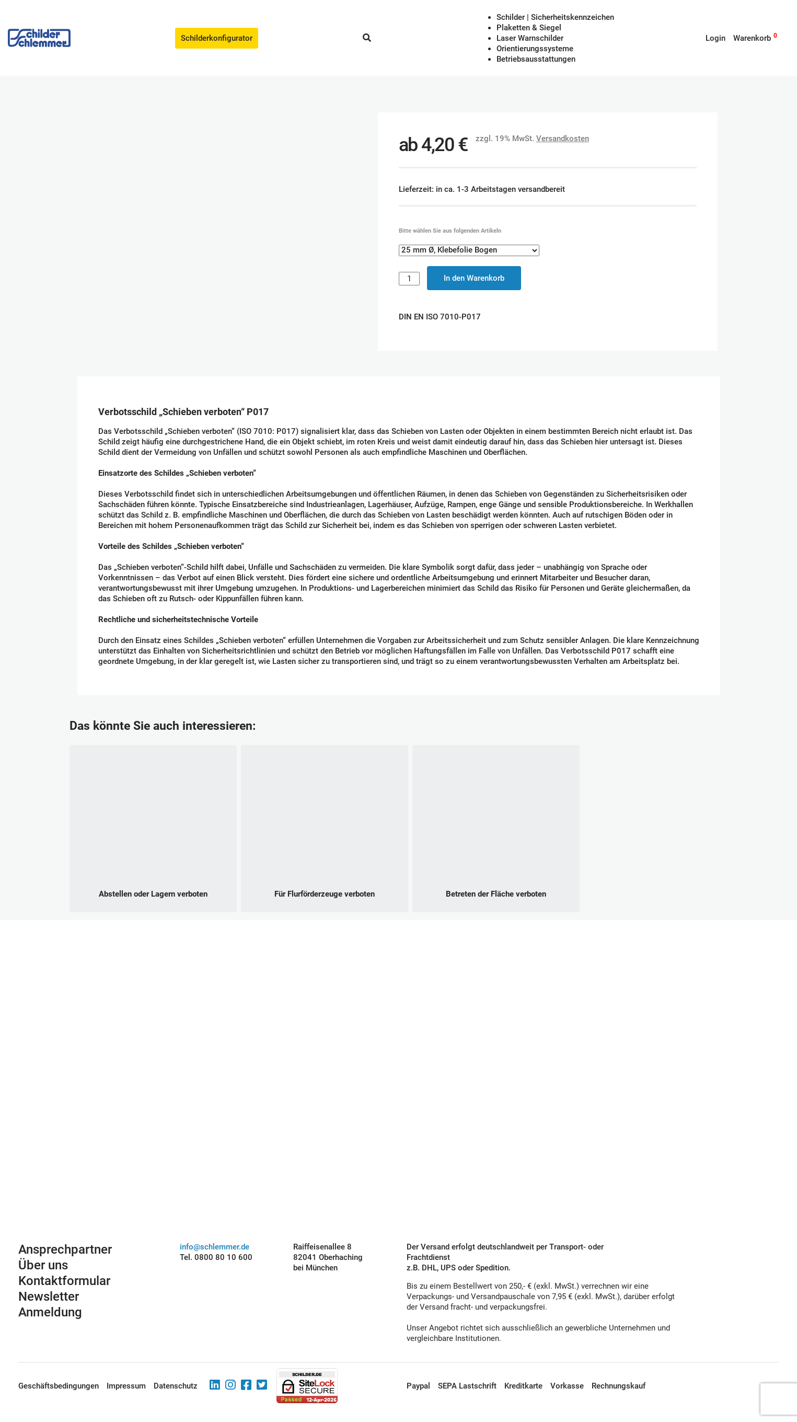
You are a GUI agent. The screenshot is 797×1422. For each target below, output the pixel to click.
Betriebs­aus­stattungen (535, 59)
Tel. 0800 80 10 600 (216, 1237)
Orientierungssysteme (534, 48)
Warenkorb (752, 38)
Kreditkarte (523, 1365)
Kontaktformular (64, 1260)
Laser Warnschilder (529, 38)
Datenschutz (176, 1365)
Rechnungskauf (618, 1365)
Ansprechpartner (65, 1229)
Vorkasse (567, 1365)
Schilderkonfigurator (216, 38)
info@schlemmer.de (214, 1226)
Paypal (418, 1365)
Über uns (43, 1244)
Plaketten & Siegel (528, 27)
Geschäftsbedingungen (58, 1365)
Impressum (126, 1365)
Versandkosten (562, 128)
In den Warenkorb (474, 267)
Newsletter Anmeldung (50, 1284)
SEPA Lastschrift (467, 1365)
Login (715, 38)
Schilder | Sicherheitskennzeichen (555, 17)
